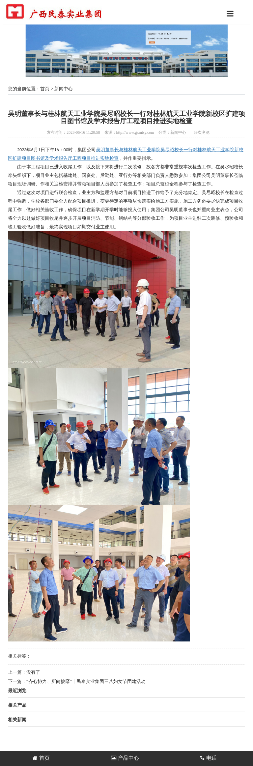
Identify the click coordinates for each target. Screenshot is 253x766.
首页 (44, 88)
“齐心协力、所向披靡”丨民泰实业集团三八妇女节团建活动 (86, 681)
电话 (208, 758)
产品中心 (125, 758)
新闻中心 (63, 88)
